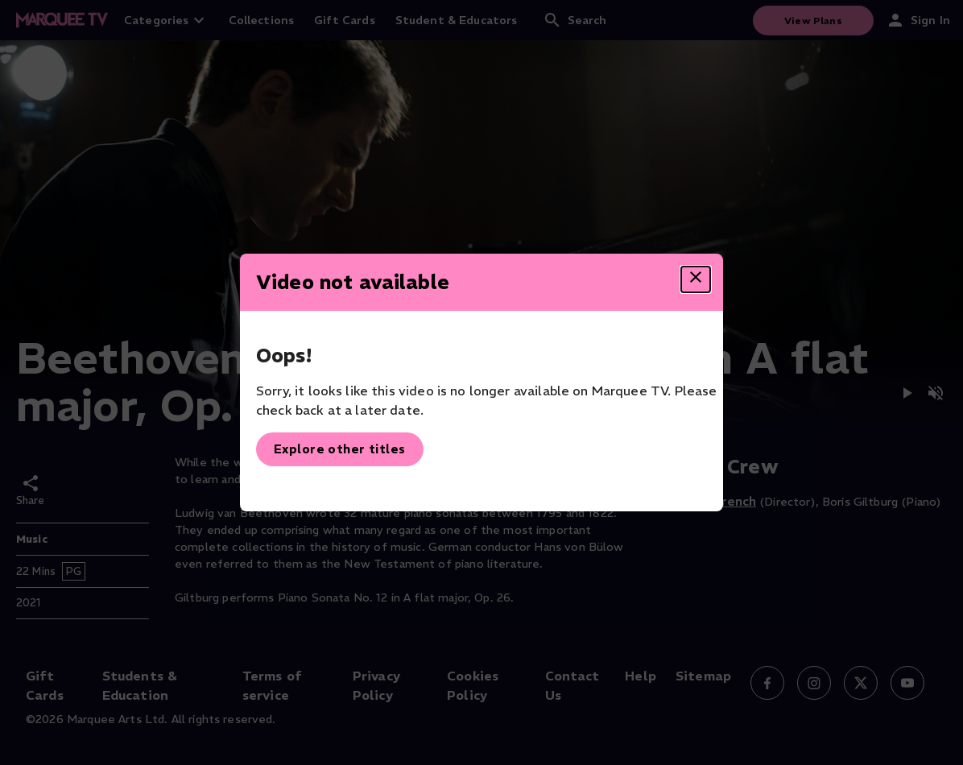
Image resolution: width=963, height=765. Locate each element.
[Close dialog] (695, 279)
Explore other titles (340, 449)
